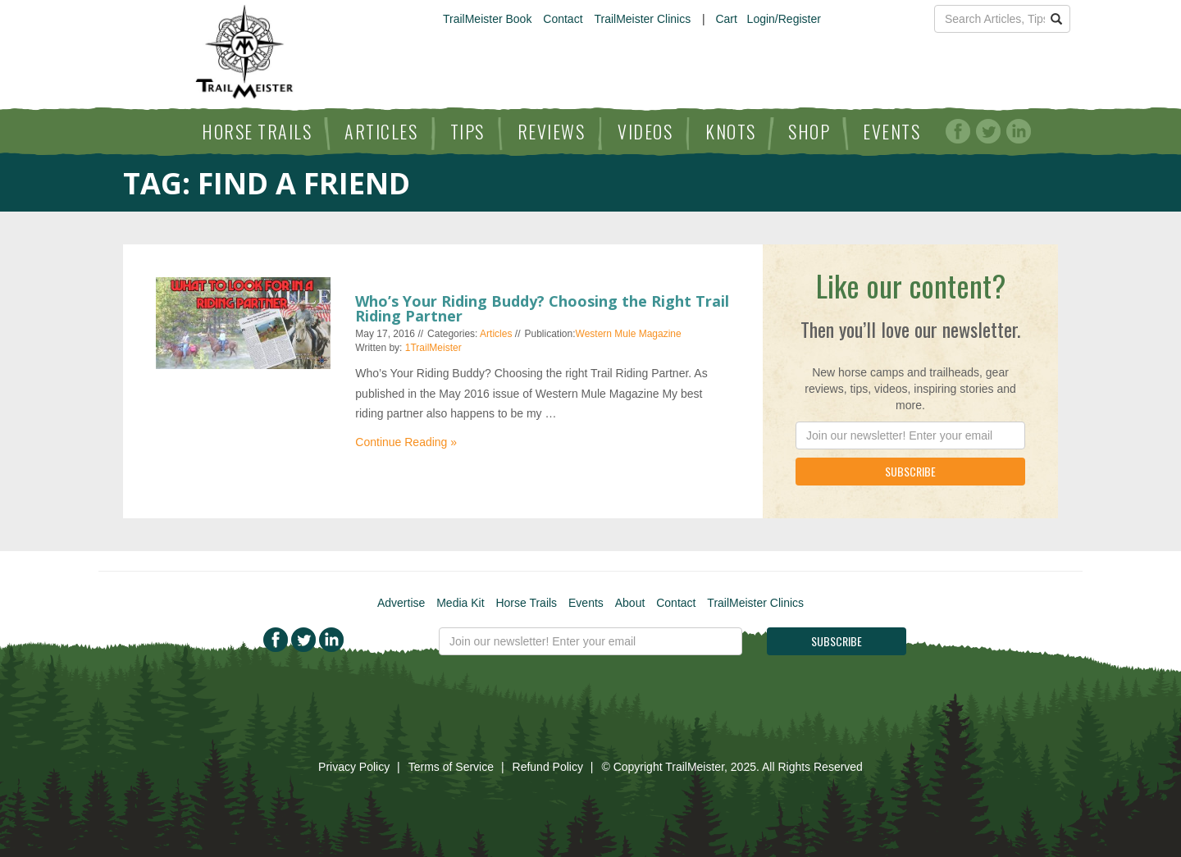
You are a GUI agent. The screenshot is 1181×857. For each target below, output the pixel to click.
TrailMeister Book (487, 18)
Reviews (552, 131)
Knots (730, 131)
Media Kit (460, 602)
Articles (380, 131)
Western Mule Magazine (629, 334)
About (630, 602)
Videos (645, 131)
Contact (562, 18)
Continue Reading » (406, 442)
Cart (725, 18)
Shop (809, 131)
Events (891, 131)
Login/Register (784, 18)
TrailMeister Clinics (642, 18)
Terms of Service (451, 766)
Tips (467, 131)
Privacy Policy (354, 766)
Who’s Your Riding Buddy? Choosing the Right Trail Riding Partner (542, 308)
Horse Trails (257, 131)
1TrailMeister (433, 347)
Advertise (401, 602)
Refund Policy (548, 766)
